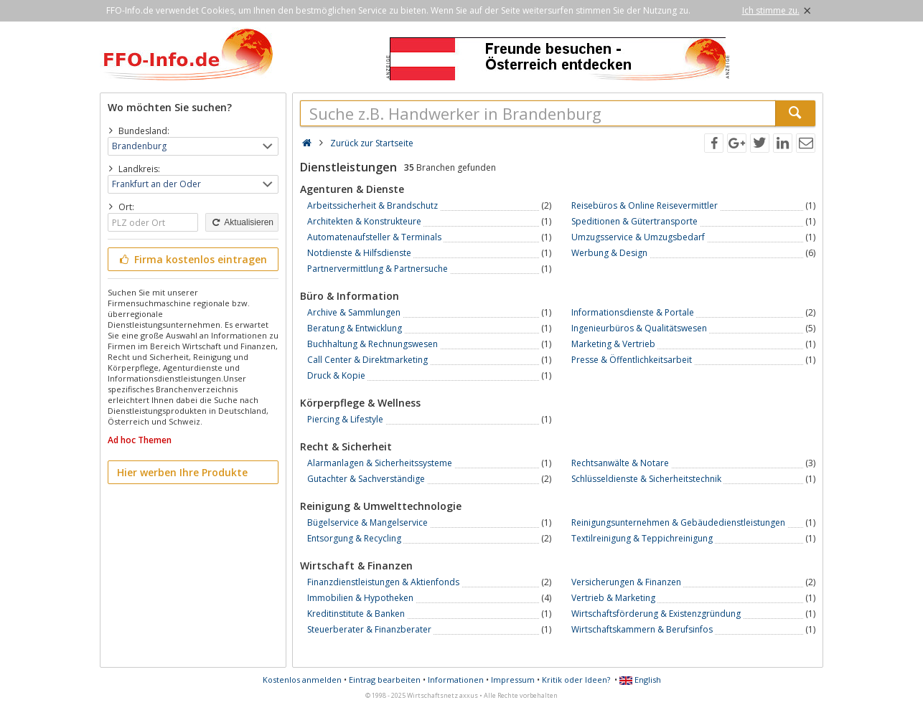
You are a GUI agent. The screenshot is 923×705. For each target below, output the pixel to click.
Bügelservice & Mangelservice (367, 522)
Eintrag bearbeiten (385, 679)
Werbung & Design (609, 253)
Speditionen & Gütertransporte (634, 221)
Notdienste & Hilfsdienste (359, 253)
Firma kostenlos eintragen (192, 259)
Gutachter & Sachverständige (366, 479)
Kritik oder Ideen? (576, 679)
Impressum (513, 679)
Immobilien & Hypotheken (360, 598)
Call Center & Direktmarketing (367, 360)
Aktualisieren (241, 222)
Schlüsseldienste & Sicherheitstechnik (646, 479)
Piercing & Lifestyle (345, 419)
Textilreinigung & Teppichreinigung (642, 538)
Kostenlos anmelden (302, 679)
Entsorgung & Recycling (354, 538)
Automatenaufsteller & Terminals (374, 237)
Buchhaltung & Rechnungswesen (372, 344)
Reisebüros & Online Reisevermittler (644, 205)
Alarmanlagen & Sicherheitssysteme (379, 463)
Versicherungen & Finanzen (626, 582)
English (640, 679)
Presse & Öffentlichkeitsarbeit (631, 360)
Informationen (456, 679)
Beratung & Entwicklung (354, 328)
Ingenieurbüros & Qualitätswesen (639, 328)
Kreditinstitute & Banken (356, 613)
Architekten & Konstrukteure (364, 221)
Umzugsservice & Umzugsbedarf (638, 237)
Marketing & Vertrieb (613, 344)
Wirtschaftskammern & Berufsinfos (642, 629)
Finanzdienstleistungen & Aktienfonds (383, 582)
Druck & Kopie (336, 375)
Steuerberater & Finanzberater (369, 629)
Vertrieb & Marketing (613, 598)
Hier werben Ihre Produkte (182, 472)
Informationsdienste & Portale (632, 312)
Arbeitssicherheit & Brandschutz (372, 205)
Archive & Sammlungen (353, 312)
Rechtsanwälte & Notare (620, 463)
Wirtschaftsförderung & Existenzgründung (656, 613)
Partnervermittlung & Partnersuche (377, 268)
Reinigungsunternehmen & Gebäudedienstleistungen (678, 522)
